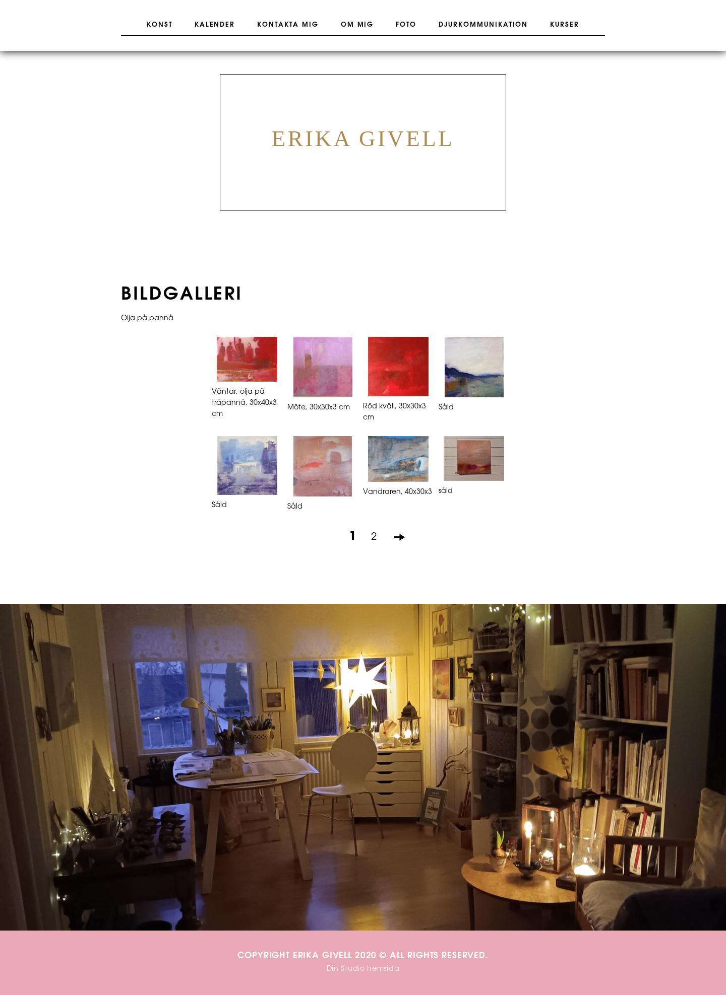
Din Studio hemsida (363, 969)
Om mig (357, 25)
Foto (406, 25)
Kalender (215, 25)
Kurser (564, 25)
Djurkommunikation (483, 25)
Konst (159, 25)
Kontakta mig (287, 25)
